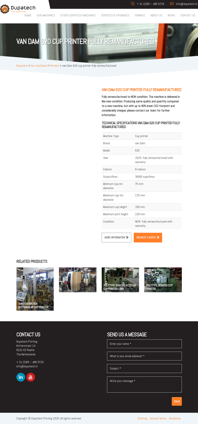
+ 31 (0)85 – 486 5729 (145, 4)
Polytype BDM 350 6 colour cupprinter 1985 (119, 287)
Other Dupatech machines (78, 15)
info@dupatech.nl (181, 4)
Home (28, 15)
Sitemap (142, 418)
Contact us (187, 15)
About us (156, 15)
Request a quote (146, 237)
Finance (140, 15)
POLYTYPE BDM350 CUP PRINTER (159, 287)
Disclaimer (175, 418)
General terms (158, 418)
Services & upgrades (115, 15)
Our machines (46, 15)
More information (115, 237)
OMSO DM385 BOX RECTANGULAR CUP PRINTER (33, 305)
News (171, 15)
